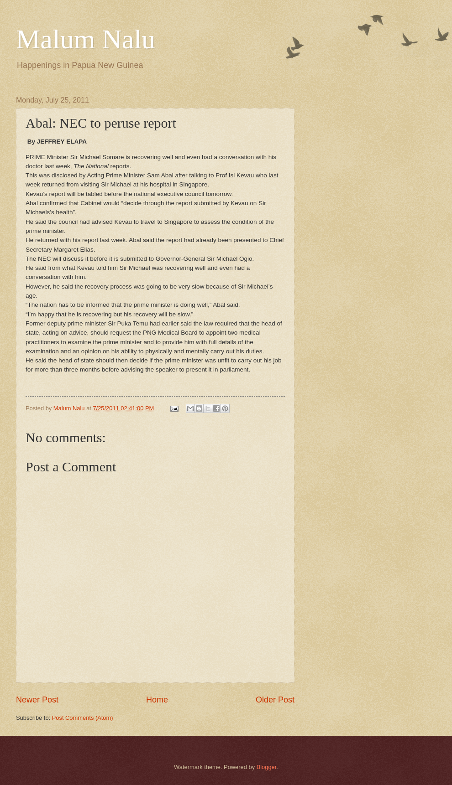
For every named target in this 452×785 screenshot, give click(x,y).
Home (157, 699)
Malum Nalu (85, 39)
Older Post (275, 699)
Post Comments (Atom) (82, 717)
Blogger (267, 767)
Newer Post (37, 699)
